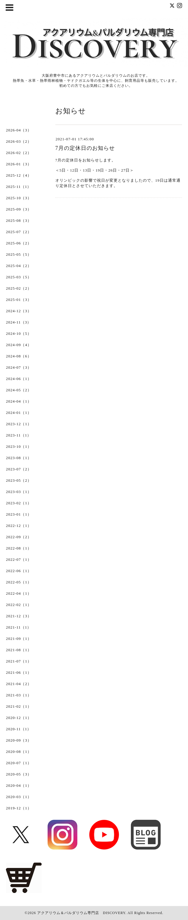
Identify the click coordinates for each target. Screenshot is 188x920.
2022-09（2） (19, 537)
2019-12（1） (19, 808)
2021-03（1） (19, 695)
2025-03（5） (19, 277)
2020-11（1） (18, 729)
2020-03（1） (19, 797)
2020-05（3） (19, 774)
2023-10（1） (19, 446)
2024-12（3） (19, 311)
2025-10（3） (19, 198)
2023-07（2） (19, 469)
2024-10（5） (19, 333)
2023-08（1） (19, 458)
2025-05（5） (19, 254)
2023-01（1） (19, 514)
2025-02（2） (19, 288)
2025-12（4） (19, 175)
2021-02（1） (19, 706)
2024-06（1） (19, 378)
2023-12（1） (19, 424)
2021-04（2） (19, 684)
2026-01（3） (19, 164)
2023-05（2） (19, 480)
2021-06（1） (19, 672)
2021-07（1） (19, 661)
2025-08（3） (19, 220)
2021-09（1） (19, 638)
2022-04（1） (19, 593)
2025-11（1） (18, 186)
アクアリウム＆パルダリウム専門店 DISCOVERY (81, 913)
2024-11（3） (18, 322)
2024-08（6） (19, 356)
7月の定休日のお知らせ (85, 148)
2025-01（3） (19, 299)
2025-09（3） (19, 209)
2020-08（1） (19, 751)
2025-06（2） (19, 243)
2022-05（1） (19, 582)
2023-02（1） (19, 503)
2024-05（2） (19, 390)
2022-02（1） (19, 604)
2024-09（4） (19, 345)
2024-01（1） (19, 412)
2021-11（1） (18, 627)
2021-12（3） (19, 616)
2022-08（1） (19, 548)
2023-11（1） (18, 435)
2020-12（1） (19, 717)
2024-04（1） (19, 401)
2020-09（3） (19, 740)
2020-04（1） (19, 785)
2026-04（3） (19, 130)
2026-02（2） (19, 152)
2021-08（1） (19, 650)
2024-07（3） (19, 367)
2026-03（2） (19, 141)
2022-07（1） (19, 559)
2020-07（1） (19, 763)
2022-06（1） (19, 571)
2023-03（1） (19, 491)
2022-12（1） (19, 525)
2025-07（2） (19, 232)
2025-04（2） (19, 265)
